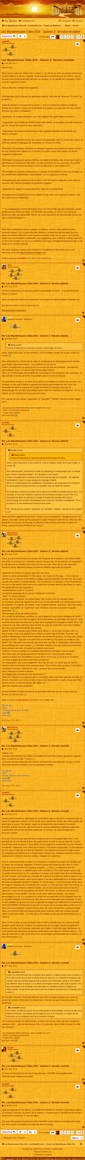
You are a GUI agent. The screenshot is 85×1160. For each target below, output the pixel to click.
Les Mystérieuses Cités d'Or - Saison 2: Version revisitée (41, 31)
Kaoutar (11, 1048)
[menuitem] (5, 21)
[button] (52, 37)
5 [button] (72, 36)
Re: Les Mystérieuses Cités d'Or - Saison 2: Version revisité (35, 745)
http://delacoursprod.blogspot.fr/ (14, 310)
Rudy (10, 265)
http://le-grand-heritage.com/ (33, 252)
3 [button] (64, 36)
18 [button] (78, 36)
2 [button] (61, 36)
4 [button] (68, 36)
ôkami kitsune (12, 533)
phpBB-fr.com (46, 1152)
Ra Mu (10, 317)
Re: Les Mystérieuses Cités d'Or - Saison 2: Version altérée (35, 283)
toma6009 (5, 41)
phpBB (35, 1149)
